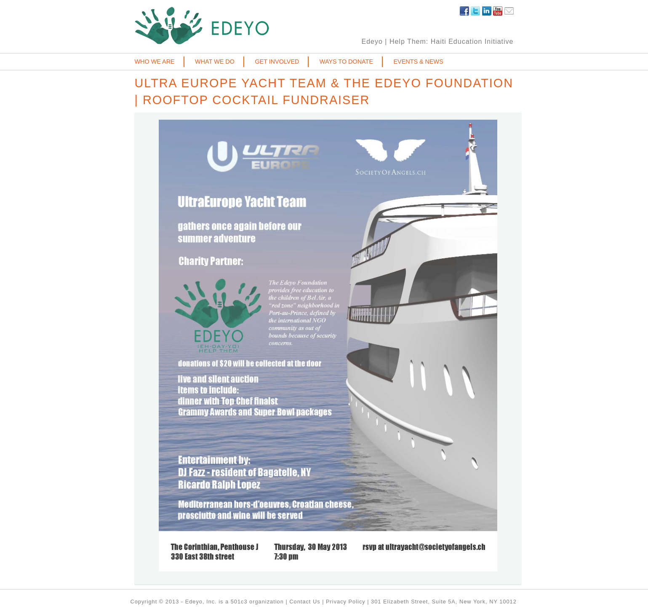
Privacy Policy (345, 601)
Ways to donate (346, 61)
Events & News (418, 61)
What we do (215, 61)
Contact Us (304, 601)
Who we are (155, 61)
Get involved (277, 61)
